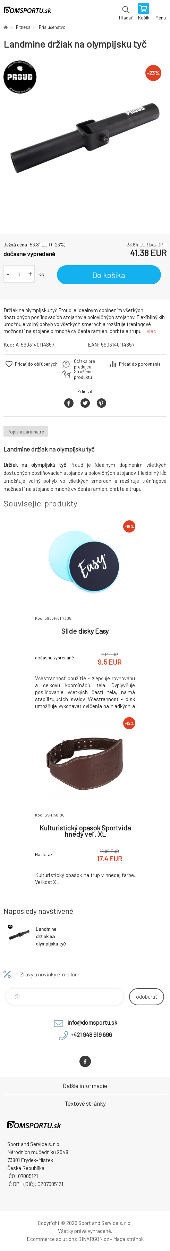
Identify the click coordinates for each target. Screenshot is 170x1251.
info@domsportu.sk (92, 1022)
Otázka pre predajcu (84, 364)
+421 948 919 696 (91, 1034)
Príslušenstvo (52, 27)
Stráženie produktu (83, 374)
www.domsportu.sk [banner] (27, 12)
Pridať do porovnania (140, 364)
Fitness (23, 27)
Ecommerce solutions (52, 1239)
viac (151, 331)
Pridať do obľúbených (36, 364)
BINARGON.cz (93, 1239)
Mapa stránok (128, 1239)
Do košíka (108, 275)
